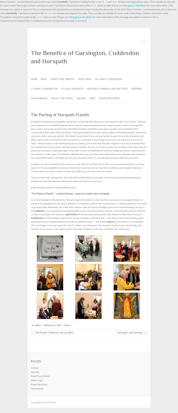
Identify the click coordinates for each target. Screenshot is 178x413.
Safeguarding (39, 98)
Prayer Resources (109, 98)
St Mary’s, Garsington (44, 88)
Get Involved (37, 388)
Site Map (35, 372)
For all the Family (62, 98)
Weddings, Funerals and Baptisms (107, 88)
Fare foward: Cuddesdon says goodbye (53, 332)
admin (38, 325)
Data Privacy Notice (40, 376)
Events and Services (63, 79)
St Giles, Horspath (72, 88)
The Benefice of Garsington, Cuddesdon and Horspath (85, 57)
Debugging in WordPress (134, 5)
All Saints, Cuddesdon (108, 79)
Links (92, 98)
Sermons (136, 88)
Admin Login (37, 380)
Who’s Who (84, 79)
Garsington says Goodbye (131, 332)
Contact (35, 367)
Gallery (81, 98)
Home (34, 79)
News (44, 79)
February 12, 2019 (52, 325)
